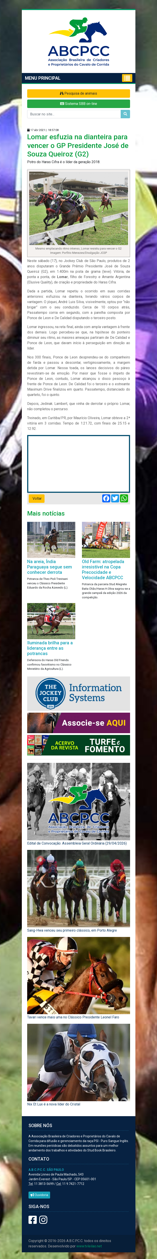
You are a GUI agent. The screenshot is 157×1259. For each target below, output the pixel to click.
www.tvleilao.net (89, 1246)
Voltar (37, 498)
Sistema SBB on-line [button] (78, 104)
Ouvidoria (39, 1195)
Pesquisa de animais (78, 93)
